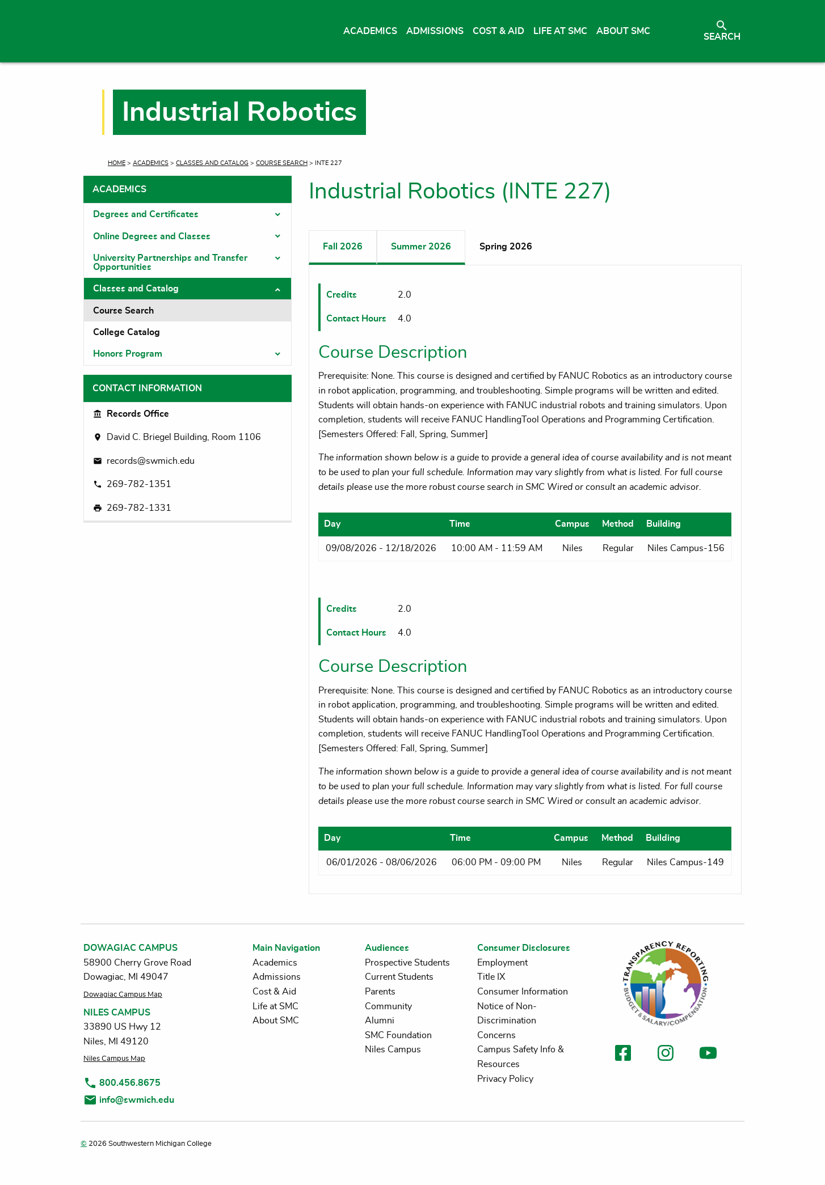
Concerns (496, 1035)
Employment (502, 962)
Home (116, 163)
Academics (151, 163)
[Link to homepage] (189, 31)
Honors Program (127, 353)
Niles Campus (393, 1049)
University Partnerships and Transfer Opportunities (170, 262)
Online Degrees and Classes (152, 236)
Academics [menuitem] (370, 31)
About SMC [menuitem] (623, 31)
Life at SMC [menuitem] (560, 31)
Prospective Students (407, 962)
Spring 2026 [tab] (505, 246)
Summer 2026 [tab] (421, 246)
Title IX (491, 976)
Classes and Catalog (212, 163)
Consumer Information (522, 991)
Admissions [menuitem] (435, 31)
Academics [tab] (119, 189)
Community (388, 1006)
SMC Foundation (398, 1035)
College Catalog (126, 332)
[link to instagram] (665, 1055)
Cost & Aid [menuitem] (498, 31)
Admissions (276, 976)
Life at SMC (275, 1006)
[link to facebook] (623, 1055)
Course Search (282, 163)
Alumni (379, 1020)
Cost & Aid (274, 991)
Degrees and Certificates (146, 214)
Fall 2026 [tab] (343, 246)
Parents (380, 991)
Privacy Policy (505, 1079)
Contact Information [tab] (147, 388)
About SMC (275, 1020)
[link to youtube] (708, 1055)
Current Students (399, 976)
